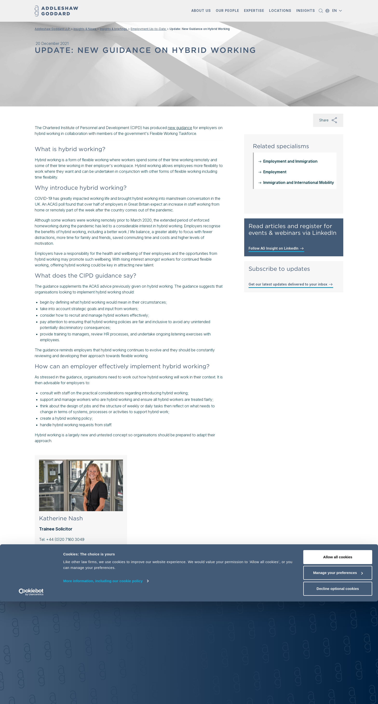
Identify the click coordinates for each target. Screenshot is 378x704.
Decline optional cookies (338, 691)
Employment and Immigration (290, 161)
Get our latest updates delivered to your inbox (291, 284)
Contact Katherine (55, 549)
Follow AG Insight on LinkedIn (276, 248)
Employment (274, 171)
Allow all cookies (337, 659)
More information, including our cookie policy (103, 683)
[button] (201, 11)
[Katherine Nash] (81, 485)
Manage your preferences (338, 675)
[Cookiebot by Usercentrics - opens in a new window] (31, 694)
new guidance (180, 127)
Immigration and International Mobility (298, 182)
